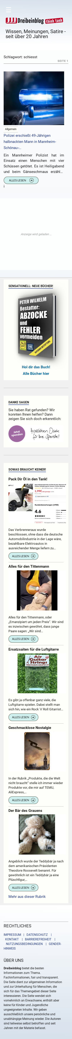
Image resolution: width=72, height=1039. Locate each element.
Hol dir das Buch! (36, 367)
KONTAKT (11, 939)
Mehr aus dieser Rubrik (27, 896)
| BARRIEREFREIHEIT (35, 939)
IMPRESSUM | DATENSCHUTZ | (28, 935)
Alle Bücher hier (36, 373)
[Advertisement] (36, 234)
